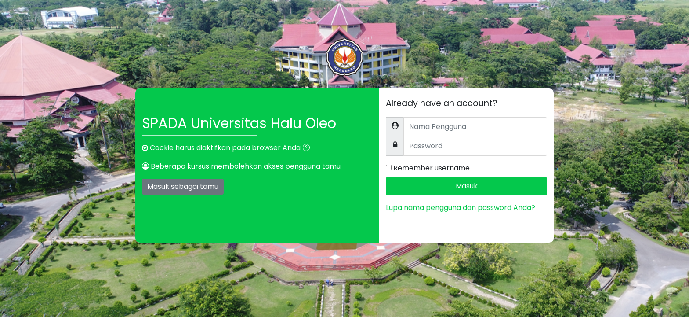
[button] (308, 148)
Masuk (467, 186)
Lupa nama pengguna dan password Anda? (460, 208)
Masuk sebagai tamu (182, 186)
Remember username (431, 168)
